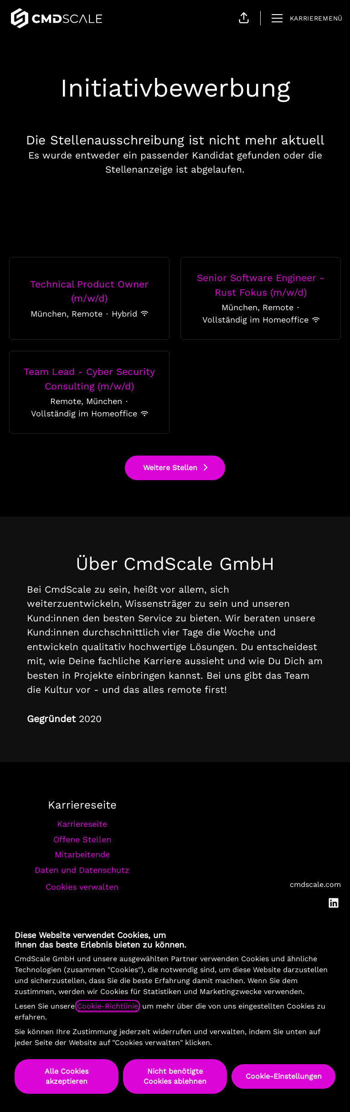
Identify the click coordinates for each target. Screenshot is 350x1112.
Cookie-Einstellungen (284, 1076)
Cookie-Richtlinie (107, 1006)
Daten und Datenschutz (82, 870)
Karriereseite (82, 824)
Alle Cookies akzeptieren (66, 1076)
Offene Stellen (82, 839)
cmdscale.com (315, 884)
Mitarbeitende (82, 854)
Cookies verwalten (82, 887)
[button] (244, 18)
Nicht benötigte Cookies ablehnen (175, 1076)
